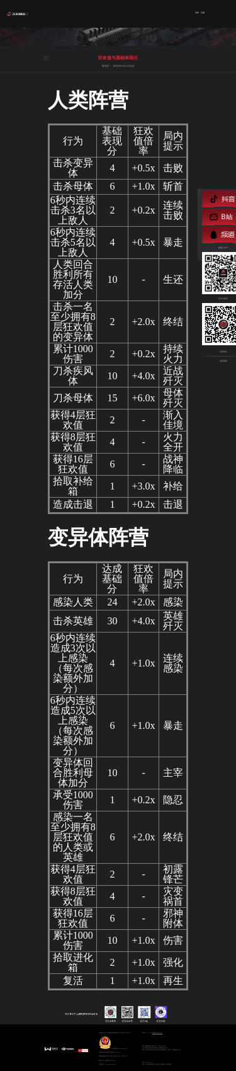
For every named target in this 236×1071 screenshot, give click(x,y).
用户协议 (159, 1032)
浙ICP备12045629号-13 (126, 1032)
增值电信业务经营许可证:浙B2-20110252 (109, 1052)
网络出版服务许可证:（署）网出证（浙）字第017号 (113, 1056)
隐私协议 (154, 1032)
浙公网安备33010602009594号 (113, 1042)
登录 (197, 13)
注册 (203, 13)
